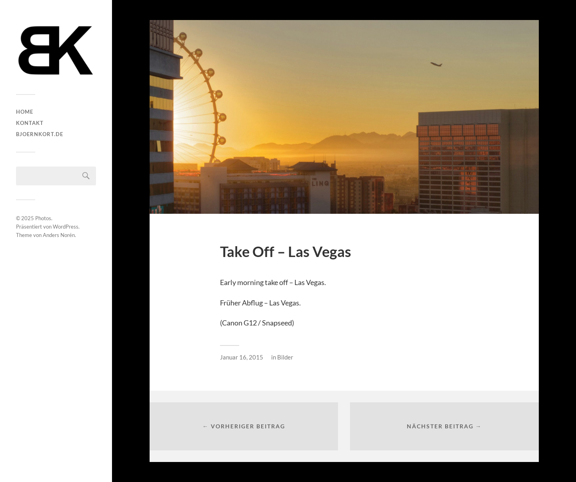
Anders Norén (59, 235)
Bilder (285, 357)
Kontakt (30, 123)
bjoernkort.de (39, 134)
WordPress (65, 226)
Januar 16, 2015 (241, 357)
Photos (43, 218)
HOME (24, 111)
